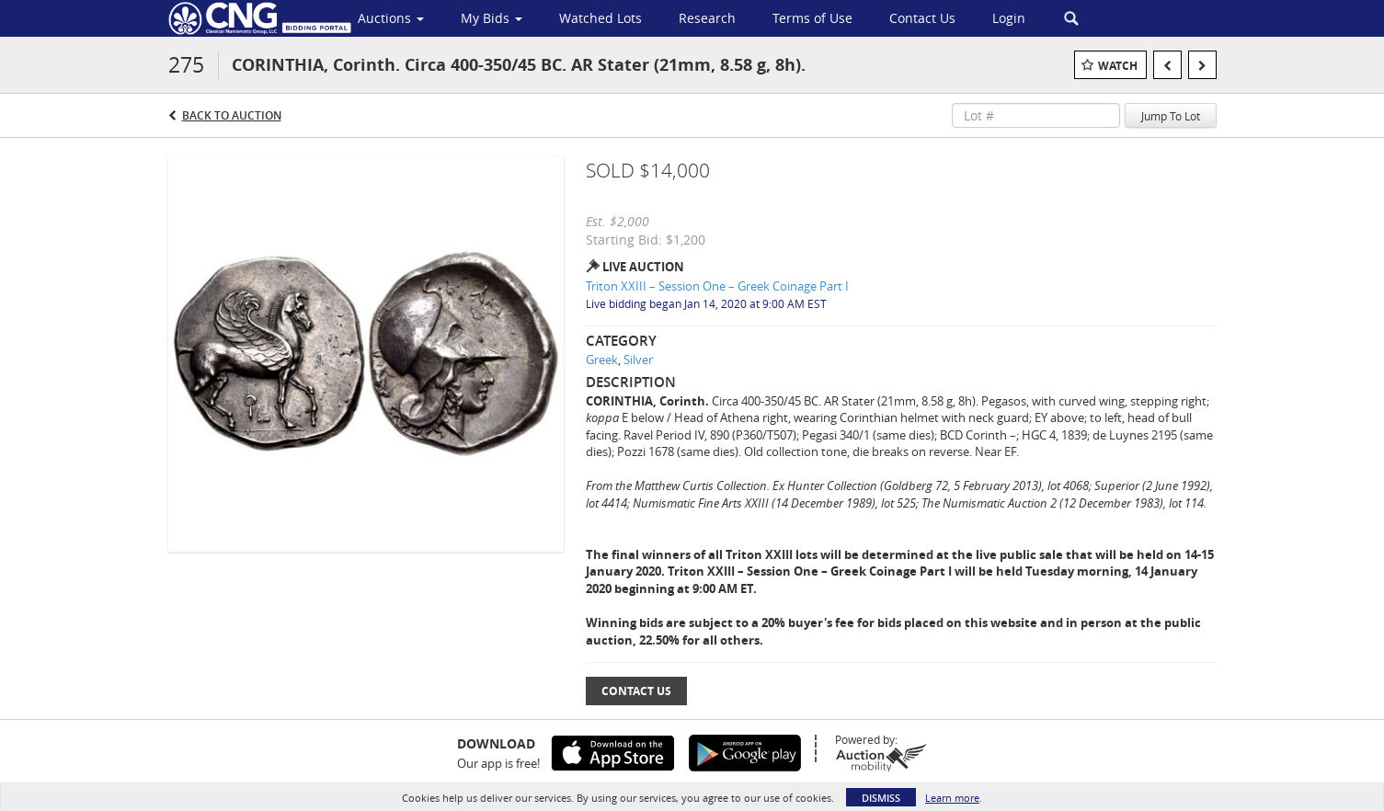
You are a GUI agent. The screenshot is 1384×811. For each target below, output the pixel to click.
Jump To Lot (1170, 116)
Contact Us (636, 691)
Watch (1118, 66)
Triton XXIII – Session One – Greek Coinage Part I (717, 286)
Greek (602, 359)
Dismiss (881, 798)
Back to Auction (231, 115)
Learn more (952, 798)
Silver (638, 359)
